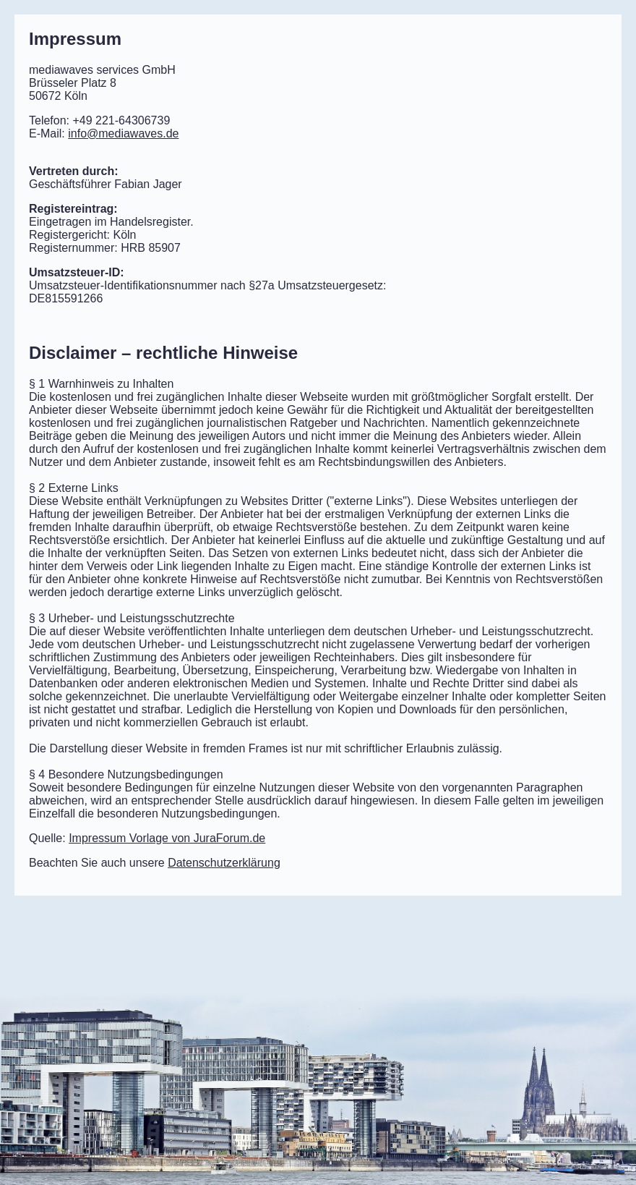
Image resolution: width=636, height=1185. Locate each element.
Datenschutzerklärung (224, 863)
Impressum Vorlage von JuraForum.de (167, 838)
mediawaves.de (123, 133)
